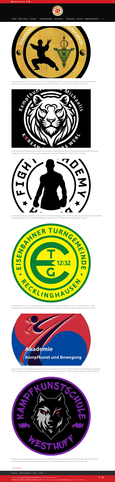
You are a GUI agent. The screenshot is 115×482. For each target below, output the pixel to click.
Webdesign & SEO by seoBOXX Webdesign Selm (27, 480)
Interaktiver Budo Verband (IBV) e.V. (29, 477)
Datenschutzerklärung (25, 473)
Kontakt (79, 19)
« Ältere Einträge (17, 468)
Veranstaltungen (46, 19)
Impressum (14, 473)
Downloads (70, 19)
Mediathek (58, 19)
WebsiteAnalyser (64, 480)
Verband (33, 19)
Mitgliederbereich (91, 19)
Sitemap (35, 473)
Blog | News (23, 19)
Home (14, 19)
